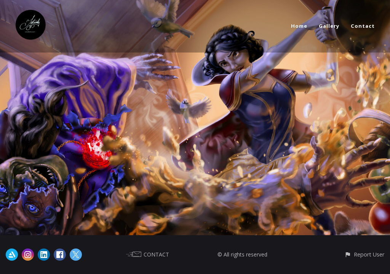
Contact (363, 25)
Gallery (329, 25)
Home (299, 25)
